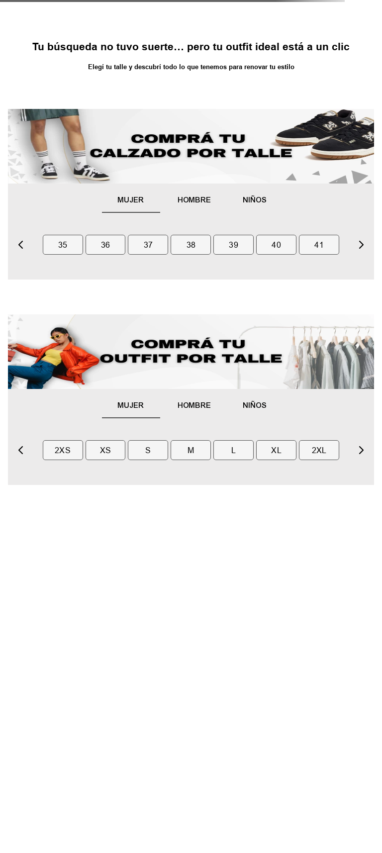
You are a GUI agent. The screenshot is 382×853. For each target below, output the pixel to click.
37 (148, 244)
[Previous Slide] (21, 245)
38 (191, 244)
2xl (319, 450)
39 (233, 244)
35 (63, 244)
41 (319, 244)
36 (105, 244)
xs (105, 450)
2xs (63, 450)
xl (276, 450)
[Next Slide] (361, 245)
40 (276, 244)
